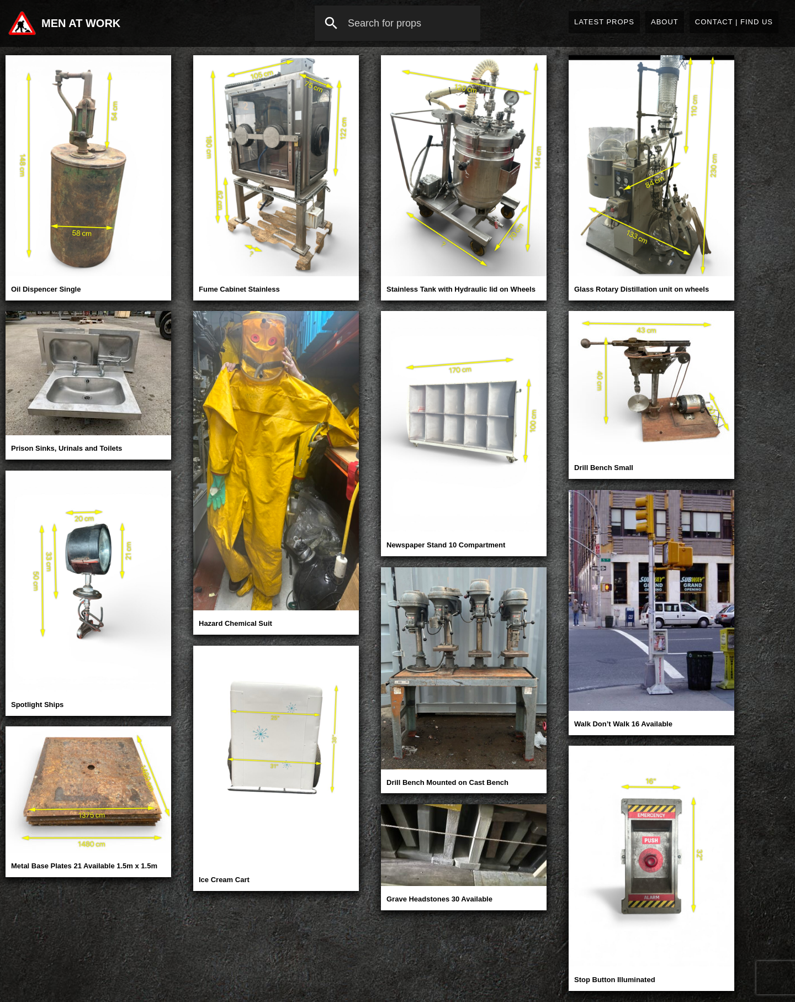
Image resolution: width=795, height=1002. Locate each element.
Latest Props (604, 22)
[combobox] (397, 23)
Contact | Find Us (734, 22)
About (665, 22)
